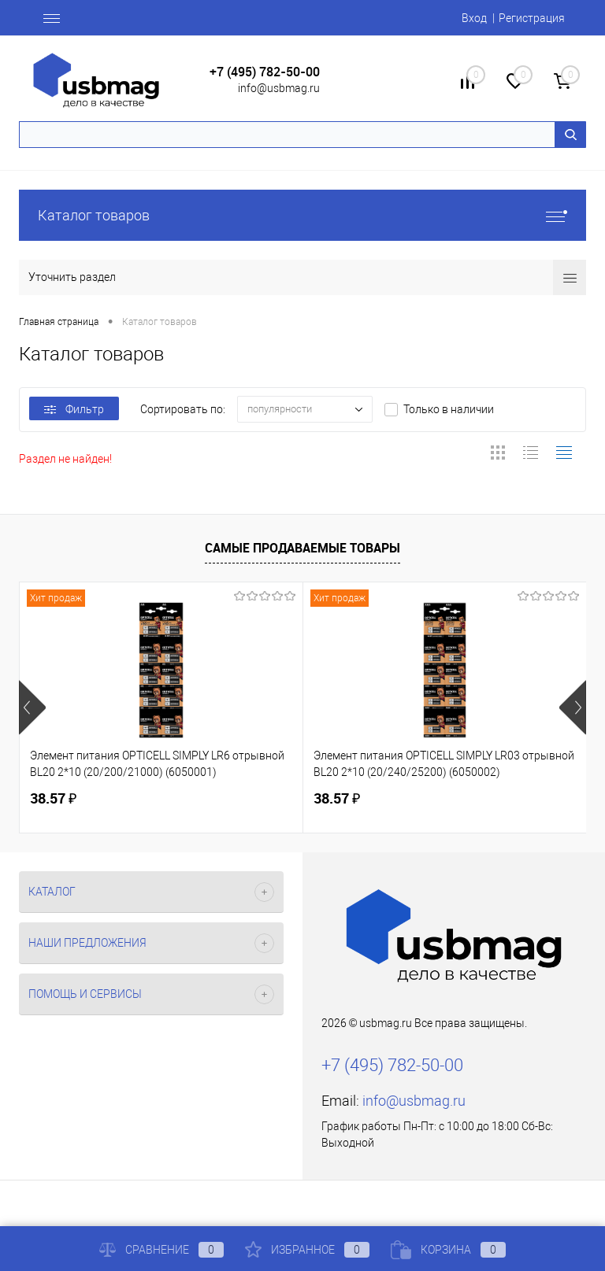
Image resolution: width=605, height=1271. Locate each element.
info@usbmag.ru (279, 88)
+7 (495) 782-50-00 (265, 72)
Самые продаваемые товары (302, 547)
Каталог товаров (302, 215)
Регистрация (532, 18)
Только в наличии (448, 409)
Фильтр (74, 409)
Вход (474, 18)
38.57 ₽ (53, 798)
